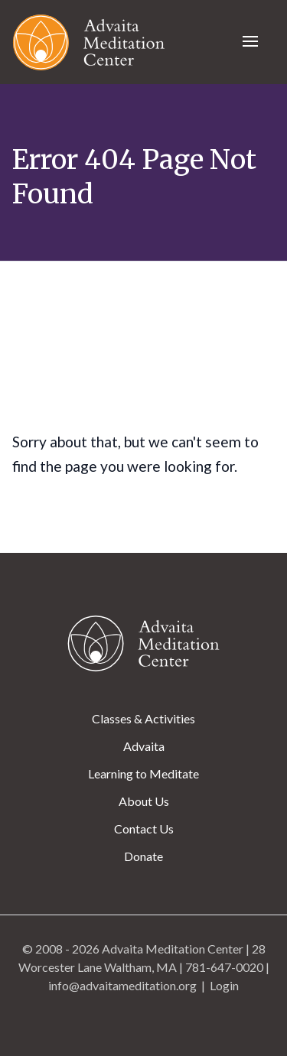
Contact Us (144, 828)
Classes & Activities (143, 718)
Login (224, 985)
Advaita (144, 746)
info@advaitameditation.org (122, 985)
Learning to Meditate (143, 773)
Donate (143, 856)
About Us (144, 801)
